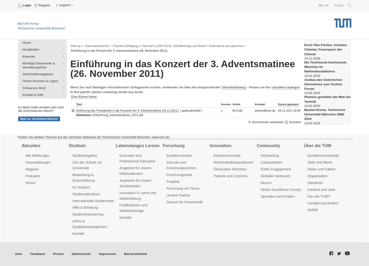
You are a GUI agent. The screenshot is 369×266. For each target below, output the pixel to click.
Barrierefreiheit (135, 254)
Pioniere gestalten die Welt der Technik (327, 99)
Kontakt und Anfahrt (323, 203)
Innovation (220, 145)
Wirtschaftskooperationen (233, 162)
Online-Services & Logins (62, 81)
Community (268, 145)
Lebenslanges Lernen (138, 145)
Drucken (293, 122)
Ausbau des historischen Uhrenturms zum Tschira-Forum (323, 84)
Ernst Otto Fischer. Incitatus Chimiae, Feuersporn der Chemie (325, 49)
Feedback (37, 254)
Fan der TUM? (319, 196)
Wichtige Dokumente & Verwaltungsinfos (62, 63)
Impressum (107, 254)
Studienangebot (84, 155)
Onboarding (270, 155)
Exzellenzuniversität (323, 155)
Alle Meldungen (37, 155)
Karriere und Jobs (321, 190)
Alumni (266, 183)
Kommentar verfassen (266, 122)
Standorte (315, 183)
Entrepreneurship (227, 155)
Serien (30, 183)
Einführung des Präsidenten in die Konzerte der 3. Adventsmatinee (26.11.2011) (127, 110)
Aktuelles (31, 145)
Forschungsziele (179, 175)
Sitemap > (76, 46)
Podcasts (32, 176)
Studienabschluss (86, 194)
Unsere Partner (178, 195)
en (327, 5)
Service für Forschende (184, 202)
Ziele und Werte (320, 162)
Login (25, 5)
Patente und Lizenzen (230, 176)
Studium (77, 145)
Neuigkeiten (62, 49)
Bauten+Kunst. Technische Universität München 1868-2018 (324, 114)
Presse (58, 254)
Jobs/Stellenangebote (62, 74)
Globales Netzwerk (275, 176)
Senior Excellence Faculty (281, 190)
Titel (79, 104)
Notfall (312, 210)
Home (26, 42)
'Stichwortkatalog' (233, 87)
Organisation (318, 176)
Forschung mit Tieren (182, 188)
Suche (342, 5)
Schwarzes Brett (62, 88)
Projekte (172, 182)
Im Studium (81, 187)
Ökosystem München (229, 169)
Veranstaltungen (38, 162)
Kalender (62, 56)
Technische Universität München (342, 21)
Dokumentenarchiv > (98, 46)
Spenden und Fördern (278, 196)
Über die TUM (317, 145)
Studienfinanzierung (88, 214)
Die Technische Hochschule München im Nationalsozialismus (325, 67)
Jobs (18, 254)
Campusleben (271, 162)
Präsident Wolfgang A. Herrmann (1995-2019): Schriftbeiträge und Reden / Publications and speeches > (179, 46)
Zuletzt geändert (288, 104)
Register (43, 5)
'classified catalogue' (285, 87)
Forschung (173, 145)
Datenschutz (81, 254)
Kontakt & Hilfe (62, 94)
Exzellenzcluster (179, 155)
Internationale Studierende (93, 201)
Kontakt (78, 233)
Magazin (32, 169)
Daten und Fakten (322, 169)
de (320, 5)
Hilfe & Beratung (85, 207)
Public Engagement (276, 169)
